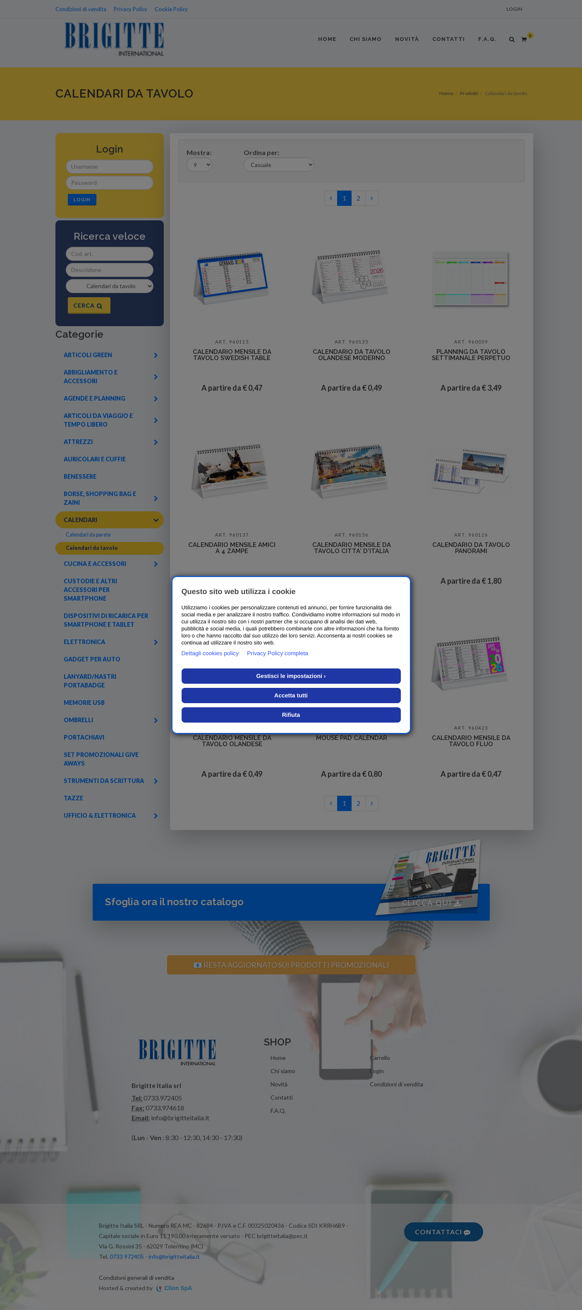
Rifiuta (291, 714)
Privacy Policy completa (277, 653)
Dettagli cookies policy (210, 653)
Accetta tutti (291, 695)
